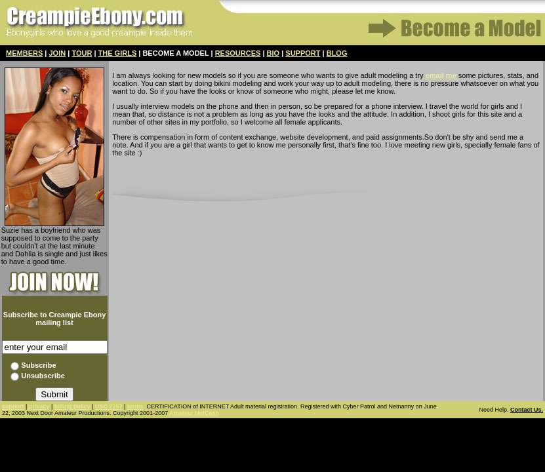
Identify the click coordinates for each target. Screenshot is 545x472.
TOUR (81, 53)
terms (135, 406)
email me (442, 75)
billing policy (72, 406)
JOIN (57, 53)
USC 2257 (109, 406)
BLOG (337, 53)
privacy (39, 406)
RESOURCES (238, 53)
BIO (273, 53)
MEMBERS (24, 53)
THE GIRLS (117, 53)
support (13, 406)
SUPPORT (302, 53)
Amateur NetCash (193, 413)
